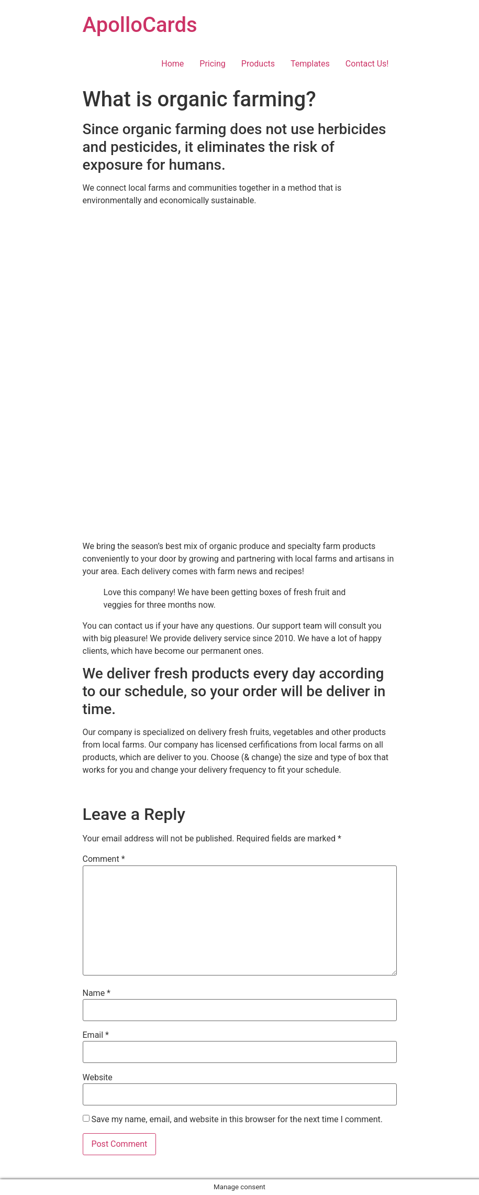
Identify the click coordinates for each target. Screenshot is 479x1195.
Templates (310, 64)
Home (172, 64)
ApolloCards (140, 25)
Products (258, 64)
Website (98, 1077)
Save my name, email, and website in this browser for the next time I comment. (237, 1119)
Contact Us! (367, 64)
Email (96, 1035)
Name (97, 993)
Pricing (212, 64)
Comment (104, 859)
